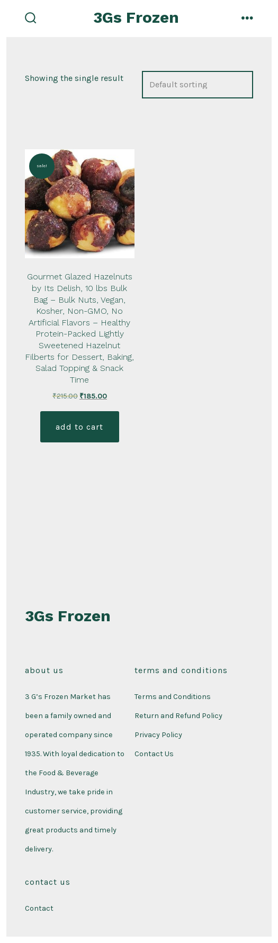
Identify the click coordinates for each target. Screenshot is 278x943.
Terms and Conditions (172, 696)
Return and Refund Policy (178, 715)
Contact (39, 908)
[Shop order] (197, 84)
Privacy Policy (158, 734)
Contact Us (154, 753)
